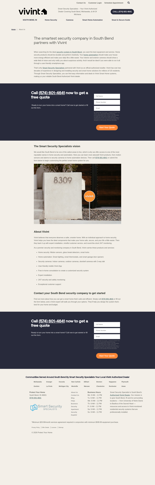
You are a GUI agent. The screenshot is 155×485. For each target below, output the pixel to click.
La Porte (49, 437)
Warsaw (86, 437)
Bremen (99, 433)
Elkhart (86, 433)
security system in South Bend (69, 103)
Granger (49, 433)
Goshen (36, 437)
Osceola (62, 433)
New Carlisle (75, 433)
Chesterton (100, 437)
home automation (91, 106)
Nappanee (112, 433)
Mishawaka (38, 433)
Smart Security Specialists (53, 119)
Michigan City (64, 437)
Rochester (112, 437)
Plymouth (124, 433)
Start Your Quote (107, 178)
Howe (123, 437)
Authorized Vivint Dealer (120, 446)
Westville (74, 437)
